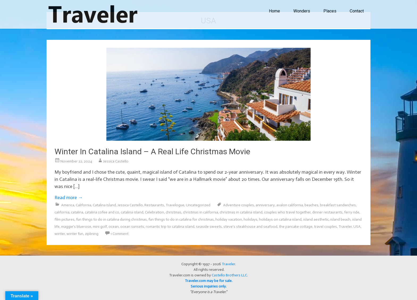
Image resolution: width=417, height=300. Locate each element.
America (67, 205)
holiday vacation (228, 219)
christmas (173, 212)
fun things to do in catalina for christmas (181, 219)
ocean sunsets (132, 226)
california (62, 212)
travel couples (325, 226)
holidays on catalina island (280, 219)
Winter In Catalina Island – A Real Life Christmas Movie (152, 151)
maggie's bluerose (76, 226)
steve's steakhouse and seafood (250, 226)
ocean (114, 226)
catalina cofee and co (102, 212)
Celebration (154, 212)
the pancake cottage (295, 226)
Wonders (301, 11)
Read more (69, 197)
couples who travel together (287, 212)
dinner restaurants (327, 212)
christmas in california (200, 212)
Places (329, 11)
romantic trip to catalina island (170, 226)
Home (274, 11)
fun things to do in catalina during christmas (111, 219)
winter (60, 234)
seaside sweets (209, 226)
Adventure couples (238, 205)
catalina (77, 212)
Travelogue (175, 205)
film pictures (64, 219)
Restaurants (154, 205)
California (83, 205)
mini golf (100, 226)
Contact (357, 11)
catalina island (132, 212)
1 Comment (119, 234)
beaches (311, 205)
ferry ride (351, 212)
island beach (340, 219)
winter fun (74, 234)
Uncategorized (198, 205)
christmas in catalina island (241, 212)
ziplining (91, 234)
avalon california (289, 205)
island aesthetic (316, 219)
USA (357, 226)
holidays (250, 219)
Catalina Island (104, 205)
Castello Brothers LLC (229, 275)
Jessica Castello (115, 161)
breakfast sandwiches (338, 205)
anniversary (265, 205)
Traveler (345, 226)
